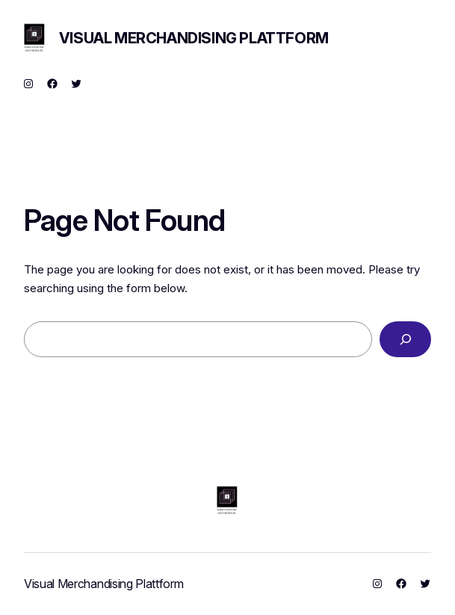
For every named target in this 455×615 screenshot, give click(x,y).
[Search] (405, 339)
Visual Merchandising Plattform (194, 38)
